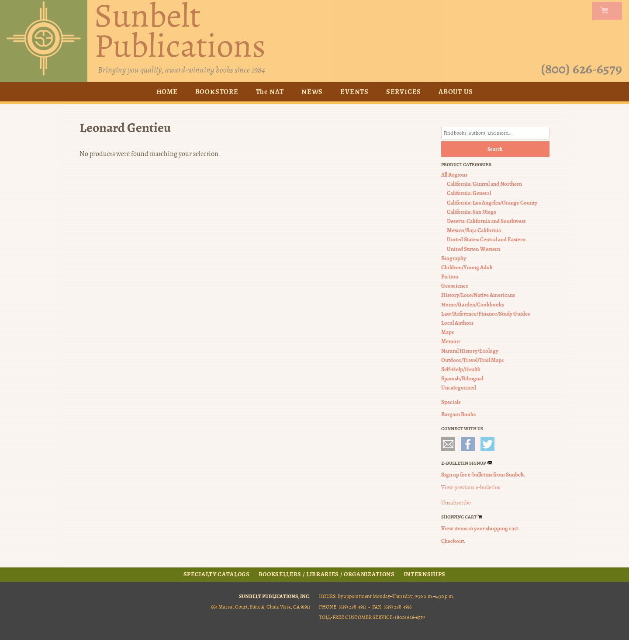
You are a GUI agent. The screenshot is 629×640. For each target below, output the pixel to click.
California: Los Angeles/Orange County (492, 202)
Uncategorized (458, 387)
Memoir (450, 341)
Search (495, 149)
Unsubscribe (456, 502)
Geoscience (454, 285)
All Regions (454, 174)
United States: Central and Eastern (486, 239)
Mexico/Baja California (474, 230)
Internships (425, 574)
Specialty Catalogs (216, 574)
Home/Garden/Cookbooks (472, 304)
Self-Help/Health (460, 369)
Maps (447, 332)
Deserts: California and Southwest (486, 221)
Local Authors (457, 323)
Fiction (449, 276)
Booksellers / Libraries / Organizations (327, 574)
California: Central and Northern (484, 184)
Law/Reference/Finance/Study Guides (485, 313)
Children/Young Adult (467, 267)
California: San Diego (472, 212)
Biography (453, 258)
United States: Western (473, 249)
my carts (609, 11)
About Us (456, 91)
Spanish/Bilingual (462, 378)
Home (167, 91)
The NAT (270, 91)
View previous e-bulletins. (471, 487)
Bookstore (216, 91)
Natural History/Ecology (469, 351)
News (312, 91)
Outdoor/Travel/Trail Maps (472, 360)
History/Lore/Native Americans (478, 295)
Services (403, 91)
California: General (469, 193)
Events (354, 91)
